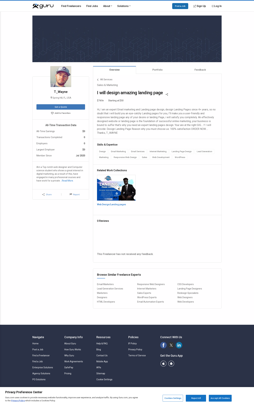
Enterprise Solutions (42, 367)
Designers (102, 297)
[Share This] (167, 94)
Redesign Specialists (187, 293)
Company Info (73, 337)
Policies (133, 337)
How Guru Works (72, 349)
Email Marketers (105, 284)
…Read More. (67, 180)
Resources (103, 337)
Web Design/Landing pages (111, 204)
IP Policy (132, 343)
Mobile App (102, 361)
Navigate (38, 337)
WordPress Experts (147, 297)
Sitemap (100, 373)
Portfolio (157, 69)
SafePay (68, 367)
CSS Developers (185, 284)
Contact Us (102, 355)
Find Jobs (92, 6)
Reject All (196, 398)
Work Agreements (73, 361)
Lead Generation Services (110, 288)
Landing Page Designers (189, 288)
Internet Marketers (146, 288)
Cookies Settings (172, 398)
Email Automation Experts (150, 301)
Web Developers (185, 301)
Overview (114, 69)
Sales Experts (144, 293)
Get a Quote (61, 106)
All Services (104, 80)
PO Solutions (39, 379)
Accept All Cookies (220, 398)
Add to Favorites (60, 113)
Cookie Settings (104, 379)
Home (35, 343)
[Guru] (42, 6)
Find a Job (37, 361)
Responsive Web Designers (151, 284)
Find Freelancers (71, 6)
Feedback (200, 69)
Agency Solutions (41, 373)
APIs (98, 367)
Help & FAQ (102, 343)
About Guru (70, 343)
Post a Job (180, 6)
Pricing (67, 373)
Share (47, 194)
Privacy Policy (135, 349)
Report (75, 194)
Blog (98, 349)
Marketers (102, 293)
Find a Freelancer (41, 355)
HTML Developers (106, 301)
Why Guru (69, 355)
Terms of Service (137, 355)
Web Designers (185, 297)
